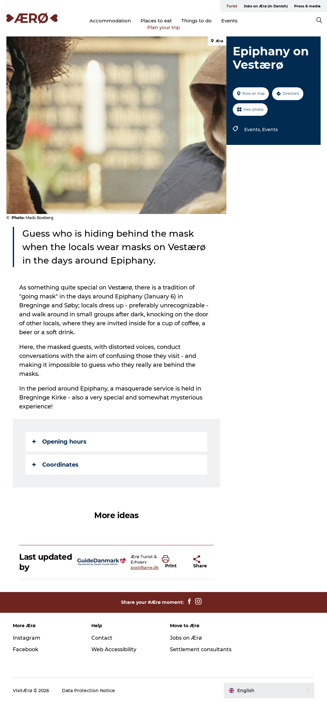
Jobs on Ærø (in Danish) (266, 6)
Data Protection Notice (88, 690)
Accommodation (110, 21)
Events (229, 21)
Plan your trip (163, 27)
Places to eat (156, 21)
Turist (231, 6)
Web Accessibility (113, 649)
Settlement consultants (201, 649)
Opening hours (59, 441)
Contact (101, 638)
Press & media (307, 6)
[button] (173, 562)
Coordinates (55, 464)
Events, (253, 129)
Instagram (26, 638)
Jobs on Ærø (186, 638)
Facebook (25, 649)
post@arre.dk (145, 567)
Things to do (196, 21)
